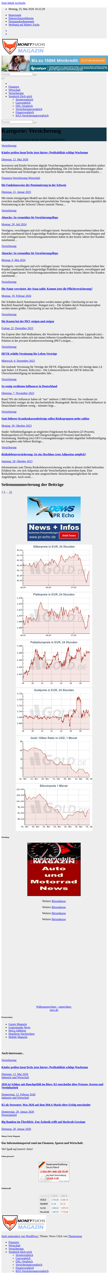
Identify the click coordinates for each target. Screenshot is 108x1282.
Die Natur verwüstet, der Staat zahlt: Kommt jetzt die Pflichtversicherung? (47, 288)
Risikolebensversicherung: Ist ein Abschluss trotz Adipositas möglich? (43, 454)
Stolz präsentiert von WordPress (20, 1236)
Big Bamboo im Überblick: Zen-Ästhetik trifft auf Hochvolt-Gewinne (43, 1121)
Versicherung (16, 93)
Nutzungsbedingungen (21, 21)
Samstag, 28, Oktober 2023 (17, 461)
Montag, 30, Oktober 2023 (16, 425)
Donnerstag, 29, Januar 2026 (17, 1111)
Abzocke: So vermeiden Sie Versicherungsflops (29, 217)
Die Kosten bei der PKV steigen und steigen (27, 321)
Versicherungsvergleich (29, 109)
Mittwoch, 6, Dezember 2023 (18, 360)
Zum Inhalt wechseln (13, 2)
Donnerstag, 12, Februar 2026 (18, 1094)
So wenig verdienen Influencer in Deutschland (29, 386)
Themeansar (75, 1236)
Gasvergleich (23, 102)
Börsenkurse (59, 901)
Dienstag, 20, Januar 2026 (16, 1128)
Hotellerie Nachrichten (21, 1033)
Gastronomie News (19, 1027)
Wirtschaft (14, 89)
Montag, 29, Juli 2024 (13, 224)
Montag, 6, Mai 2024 (13, 260)
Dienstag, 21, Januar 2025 (16, 192)
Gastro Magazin (18, 1024)
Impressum (15, 15)
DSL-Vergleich (24, 105)
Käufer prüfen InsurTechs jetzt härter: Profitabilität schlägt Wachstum (44, 152)
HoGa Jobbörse (17, 1030)
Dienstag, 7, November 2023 (17, 393)
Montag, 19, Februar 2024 (16, 295)
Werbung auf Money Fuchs (24, 24)
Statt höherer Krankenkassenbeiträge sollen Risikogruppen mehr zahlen (45, 418)
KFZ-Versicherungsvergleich (32, 115)
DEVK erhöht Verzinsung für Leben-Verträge (29, 353)
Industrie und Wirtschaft (15, 1077)
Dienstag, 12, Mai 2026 (14, 159)
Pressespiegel (9, 1114)
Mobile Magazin (18, 1037)
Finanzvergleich (25, 112)
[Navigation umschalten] (2, 78)
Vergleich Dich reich (20, 96)
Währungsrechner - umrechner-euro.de (54, 1008)
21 (10, 492)
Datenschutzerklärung (21, 18)
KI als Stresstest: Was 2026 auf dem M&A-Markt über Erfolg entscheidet (45, 1104)
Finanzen (14, 86)
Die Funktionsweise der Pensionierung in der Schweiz (33, 185)
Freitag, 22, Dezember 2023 (17, 328)
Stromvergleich (24, 99)
